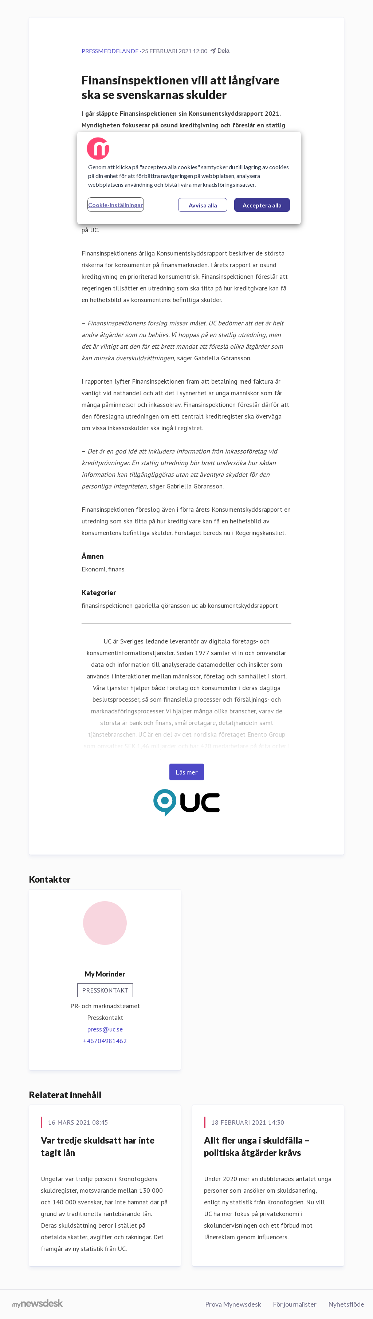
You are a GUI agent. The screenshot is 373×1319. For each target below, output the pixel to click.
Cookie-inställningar (115, 204)
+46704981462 (105, 1041)
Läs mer (187, 772)
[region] (189, 178)
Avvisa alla (203, 205)
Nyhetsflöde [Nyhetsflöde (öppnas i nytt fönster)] (346, 1304)
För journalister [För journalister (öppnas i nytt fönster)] (295, 1304)
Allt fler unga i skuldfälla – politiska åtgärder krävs (257, 1146)
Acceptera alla (262, 205)
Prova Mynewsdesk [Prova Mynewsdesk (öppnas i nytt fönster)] (233, 1304)
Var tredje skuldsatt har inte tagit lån (97, 1146)
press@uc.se (105, 1029)
